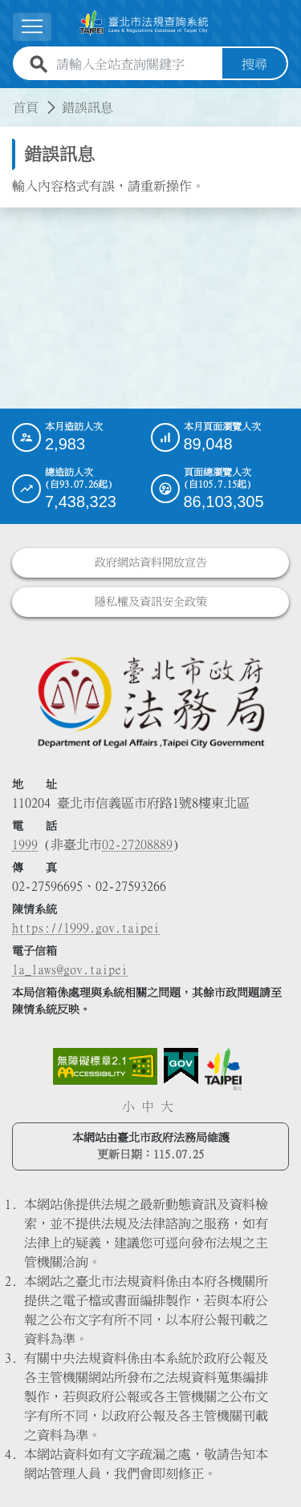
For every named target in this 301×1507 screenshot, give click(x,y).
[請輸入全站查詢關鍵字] (136, 64)
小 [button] (128, 1106)
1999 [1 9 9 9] (25, 844)
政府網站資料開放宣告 (151, 562)
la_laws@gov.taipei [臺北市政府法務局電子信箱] (70, 969)
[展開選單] (32, 27)
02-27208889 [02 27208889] (137, 844)
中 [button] (147, 1106)
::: (9, 97)
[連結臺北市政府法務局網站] (150, 701)
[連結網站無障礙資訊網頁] (105, 1066)
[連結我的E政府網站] (181, 1066)
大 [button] (167, 1106)
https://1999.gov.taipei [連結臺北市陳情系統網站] (86, 927)
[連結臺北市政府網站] (223, 1069)
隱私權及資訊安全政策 (151, 601)
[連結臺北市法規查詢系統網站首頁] (144, 23)
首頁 (26, 107)
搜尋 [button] (254, 64)
